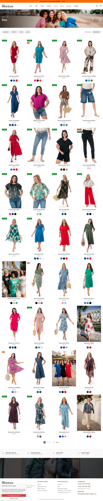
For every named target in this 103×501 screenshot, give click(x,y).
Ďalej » (57, 442)
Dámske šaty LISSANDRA (14, 387)
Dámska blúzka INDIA (14, 209)
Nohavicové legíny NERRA (89, 165)
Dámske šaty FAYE (39, 254)
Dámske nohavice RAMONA (89, 209)
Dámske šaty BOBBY (14, 120)
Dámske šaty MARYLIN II (14, 432)
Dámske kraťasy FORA (39, 120)
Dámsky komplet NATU (64, 165)
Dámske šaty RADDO (39, 298)
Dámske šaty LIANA (89, 254)
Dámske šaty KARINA (14, 165)
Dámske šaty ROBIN (64, 209)
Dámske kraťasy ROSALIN (64, 120)
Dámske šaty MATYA (39, 76)
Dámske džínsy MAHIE (39, 165)
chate (88, 454)
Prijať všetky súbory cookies (13, 495)
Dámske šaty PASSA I (89, 298)
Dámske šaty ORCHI (64, 343)
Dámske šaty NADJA (64, 298)
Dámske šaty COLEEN (64, 76)
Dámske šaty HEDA (14, 76)
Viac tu (63, 1)
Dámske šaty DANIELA (39, 387)
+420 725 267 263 (84, 486)
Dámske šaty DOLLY (64, 432)
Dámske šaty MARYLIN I (39, 432)
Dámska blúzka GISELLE (89, 432)
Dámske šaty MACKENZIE (14, 298)
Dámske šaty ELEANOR (64, 254)
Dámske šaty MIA (89, 387)
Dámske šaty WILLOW (14, 343)
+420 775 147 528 (84, 484)
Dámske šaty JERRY (89, 343)
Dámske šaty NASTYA (14, 254)
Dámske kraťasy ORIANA (89, 120)
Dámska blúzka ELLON (39, 209)
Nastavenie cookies (14, 498)
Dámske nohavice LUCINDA (89, 76)
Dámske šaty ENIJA (64, 387)
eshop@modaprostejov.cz (87, 494)
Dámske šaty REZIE (39, 343)
